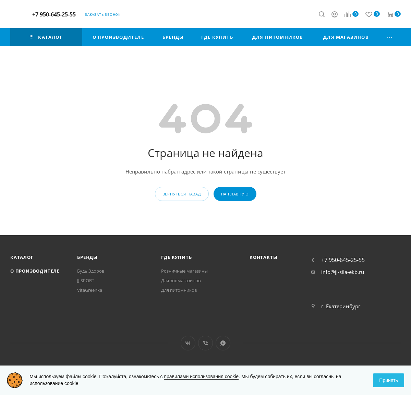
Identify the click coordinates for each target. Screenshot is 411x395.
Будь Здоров (90, 271)
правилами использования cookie (201, 376)
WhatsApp (223, 343)
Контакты (263, 257)
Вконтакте (188, 343)
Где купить (176, 257)
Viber (205, 343)
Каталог (22, 257)
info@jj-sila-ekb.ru (342, 271)
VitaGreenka (89, 290)
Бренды (87, 257)
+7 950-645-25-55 (54, 14)
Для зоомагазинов (181, 280)
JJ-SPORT (85, 280)
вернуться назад (181, 193)
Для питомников (179, 290)
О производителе (35, 271)
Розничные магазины (184, 271)
